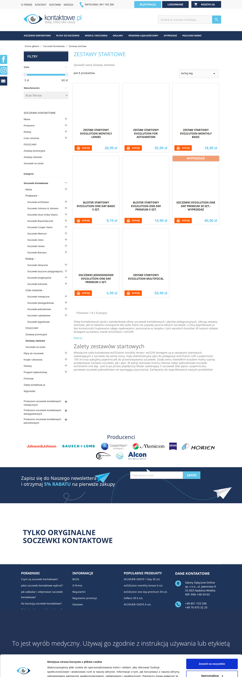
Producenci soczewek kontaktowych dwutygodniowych (42, 412)
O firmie (77, 585)
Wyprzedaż (29, 391)
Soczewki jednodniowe (39, 309)
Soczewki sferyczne (37, 265)
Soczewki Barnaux (37, 252)
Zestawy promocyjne (34, 150)
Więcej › (78, 74)
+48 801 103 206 (196, 603)
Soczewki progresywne (39, 277)
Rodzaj (27, 132)
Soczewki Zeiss (35, 240)
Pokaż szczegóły (58, 669)
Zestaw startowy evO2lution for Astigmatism (146, 150)
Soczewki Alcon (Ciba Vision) (42, 214)
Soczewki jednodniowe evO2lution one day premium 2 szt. (96, 295)
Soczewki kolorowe (37, 284)
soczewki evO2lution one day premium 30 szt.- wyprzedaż (195, 223)
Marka (27, 119)
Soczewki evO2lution (38, 202)
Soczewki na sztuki (34, 163)
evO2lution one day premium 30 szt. (146, 591)
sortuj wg (198, 90)
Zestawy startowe (33, 157)
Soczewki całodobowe (38, 315)
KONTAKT (40, 4)
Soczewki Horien (36, 246)
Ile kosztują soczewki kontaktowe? (41, 603)
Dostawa (77, 604)
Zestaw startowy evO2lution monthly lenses (96, 150)
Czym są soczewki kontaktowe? (39, 579)
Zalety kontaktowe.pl (34, 385)
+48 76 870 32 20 (196, 607)
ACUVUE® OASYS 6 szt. (137, 604)
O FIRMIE (26, 4)
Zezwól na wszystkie (212, 643)
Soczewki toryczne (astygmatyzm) (45, 271)
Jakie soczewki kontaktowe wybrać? (42, 585)
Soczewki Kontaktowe (40, 112)
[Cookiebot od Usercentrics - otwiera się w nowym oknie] (23, 670)
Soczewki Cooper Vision (40, 227)
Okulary (28, 366)
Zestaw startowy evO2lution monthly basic (196, 150)
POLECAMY (30, 144)
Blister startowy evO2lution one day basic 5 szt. (96, 223)
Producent (29, 125)
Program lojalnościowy (35, 372)
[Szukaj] (189, 19)
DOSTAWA (55, 4)
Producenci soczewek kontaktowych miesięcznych (42, 403)
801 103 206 (106, 4)
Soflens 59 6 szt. (133, 598)
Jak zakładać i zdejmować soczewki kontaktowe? (42, 594)
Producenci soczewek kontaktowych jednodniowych (42, 421)
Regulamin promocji (84, 598)
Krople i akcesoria (33, 359)
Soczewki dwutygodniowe (40, 303)
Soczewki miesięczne (38, 296)
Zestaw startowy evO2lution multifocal (146, 293)
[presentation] (157, 488)
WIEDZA (68, 4)
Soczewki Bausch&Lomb (40, 221)
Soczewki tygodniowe (38, 321)
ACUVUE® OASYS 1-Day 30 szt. (142, 579)
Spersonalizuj (212, 655)
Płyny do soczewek (34, 353)
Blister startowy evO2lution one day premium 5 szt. (146, 223)
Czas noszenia (31, 138)
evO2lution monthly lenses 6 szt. (143, 585)
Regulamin (79, 591)
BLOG (75, 579)
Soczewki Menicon (37, 233)
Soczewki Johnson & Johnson (43, 208)
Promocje (29, 378)
